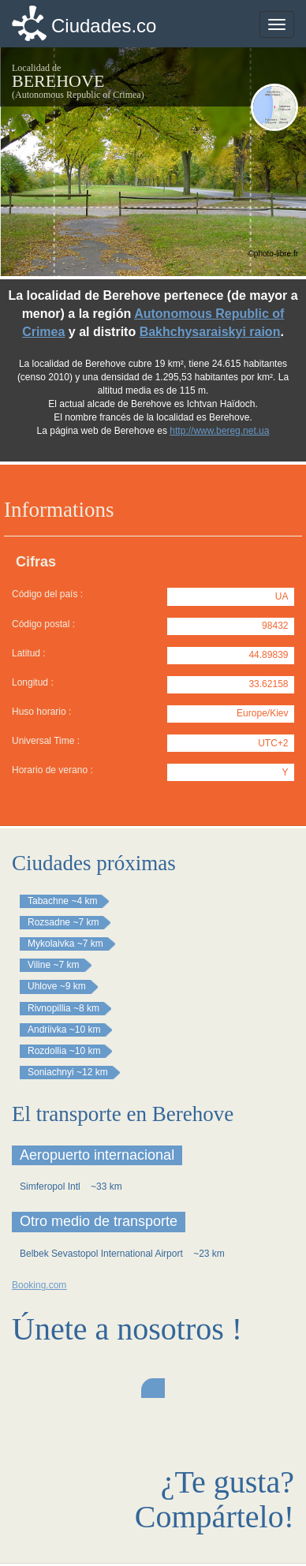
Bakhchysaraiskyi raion (210, 331)
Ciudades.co (103, 25)
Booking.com (39, 1285)
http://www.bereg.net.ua (219, 430)
